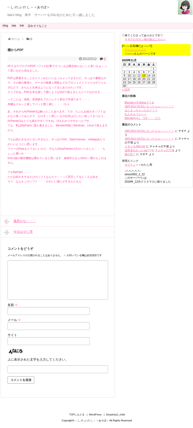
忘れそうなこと (37, 25)
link (22, 25)
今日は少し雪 (18, 232)
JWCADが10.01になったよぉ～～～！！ (149, 106)
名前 (13, 305)
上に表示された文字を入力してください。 (38, 359)
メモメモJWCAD (135, 146)
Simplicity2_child (115, 414)
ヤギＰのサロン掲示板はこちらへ (145, 39)
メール (14, 320)
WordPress (95, 414)
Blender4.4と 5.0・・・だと (143, 118)
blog (5, 25)
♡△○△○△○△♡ (135, 49)
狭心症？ (130, 154)
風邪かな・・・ (20, 221)
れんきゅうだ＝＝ (136, 114)
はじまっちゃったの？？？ (141, 110)
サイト (12, 335)
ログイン (130, 164)
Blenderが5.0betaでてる (139, 102)
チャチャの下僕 (164, 150)
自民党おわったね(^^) (138, 150)
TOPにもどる (77, 414)
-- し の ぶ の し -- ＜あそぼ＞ (29, 7)
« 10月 (126, 89)
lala (14, 25)
